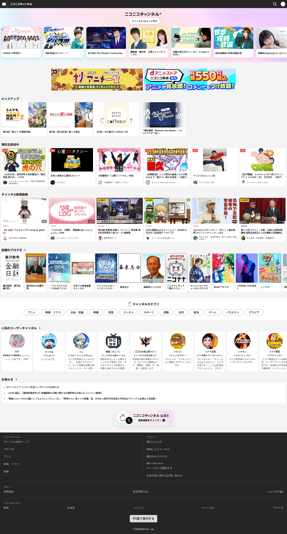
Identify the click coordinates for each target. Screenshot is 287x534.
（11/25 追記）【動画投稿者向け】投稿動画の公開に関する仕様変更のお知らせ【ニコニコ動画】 (55, 393)
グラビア (254, 312)
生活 (181, 312)
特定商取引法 (140, 491)
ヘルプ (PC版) (275, 491)
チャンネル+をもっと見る (144, 21)
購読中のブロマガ (157, 456)
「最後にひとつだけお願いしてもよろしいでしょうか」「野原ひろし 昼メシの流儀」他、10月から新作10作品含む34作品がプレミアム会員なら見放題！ (82, 398)
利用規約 (9, 491)
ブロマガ (9, 449)
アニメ (32, 312)
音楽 (110, 312)
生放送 (71, 507)
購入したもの (154, 441)
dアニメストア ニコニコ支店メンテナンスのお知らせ (33, 387)
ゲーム (212, 312)
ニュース (138, 507)
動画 (6, 507)
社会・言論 (77, 312)
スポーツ (149, 312)
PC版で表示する (143, 518)
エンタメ (128, 312)
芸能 (166, 312)
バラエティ (232, 312)
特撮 (95, 312)
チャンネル (208, 507)
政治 (196, 312)
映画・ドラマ (53, 312)
